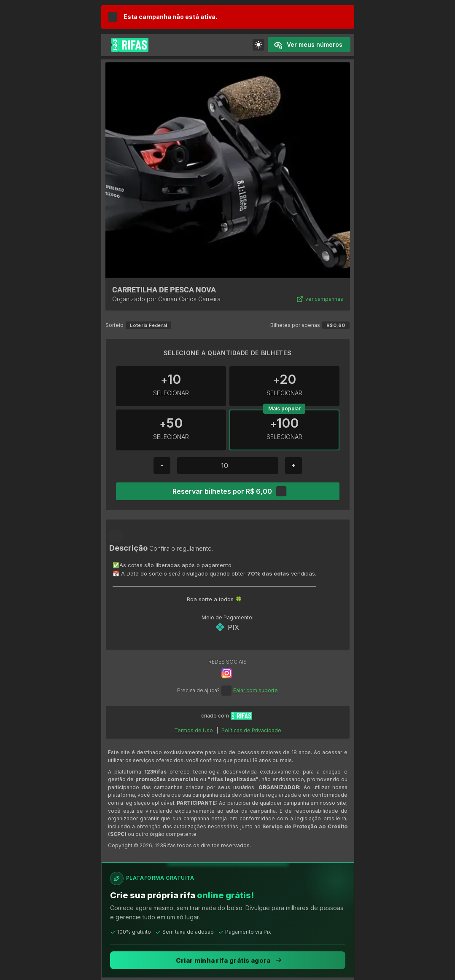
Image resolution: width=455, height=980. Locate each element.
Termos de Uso (193, 730)
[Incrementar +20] (284, 386)
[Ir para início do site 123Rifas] (241, 716)
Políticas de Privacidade (251, 730)
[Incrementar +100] (284, 430)
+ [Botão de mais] (293, 465)
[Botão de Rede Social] (227, 673)
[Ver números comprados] (309, 44)
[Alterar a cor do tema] (258, 45)
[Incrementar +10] (171, 386)
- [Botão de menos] (161, 465)
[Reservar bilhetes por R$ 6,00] (227, 491)
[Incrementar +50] (171, 430)
